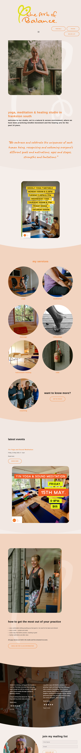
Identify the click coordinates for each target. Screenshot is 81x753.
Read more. (13, 702)
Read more (11, 456)
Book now (14, 461)
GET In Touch (57, 399)
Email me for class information (22, 646)
